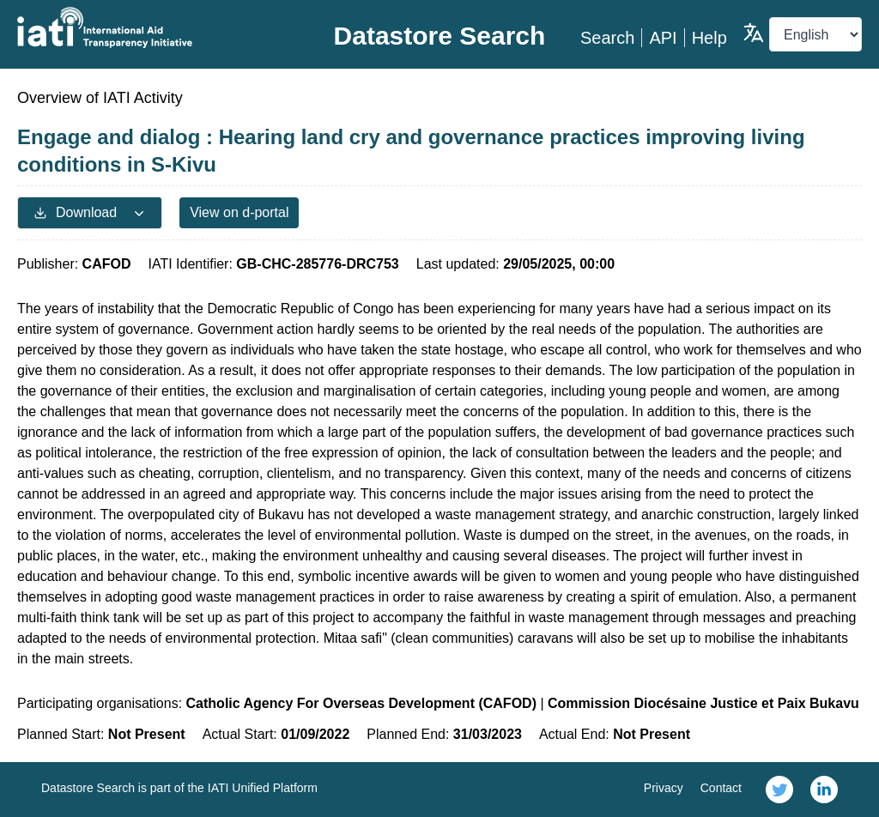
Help (709, 37)
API (662, 37)
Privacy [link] (663, 788)
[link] (779, 789)
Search (607, 37)
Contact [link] (721, 788)
